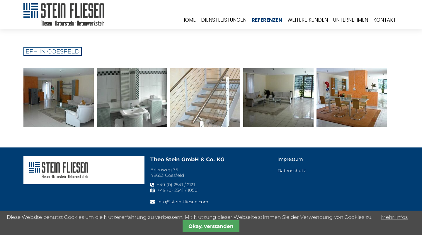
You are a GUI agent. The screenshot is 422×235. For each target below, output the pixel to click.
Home (188, 20)
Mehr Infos (394, 217)
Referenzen (267, 20)
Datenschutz (292, 170)
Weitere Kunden (307, 20)
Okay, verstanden (211, 226)
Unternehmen (350, 20)
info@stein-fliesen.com (182, 201)
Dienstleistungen (223, 20)
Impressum (290, 159)
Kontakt (384, 20)
